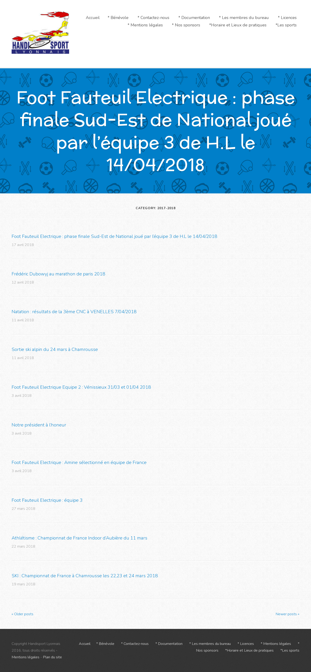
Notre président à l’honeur (39, 425)
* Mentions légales (145, 25)
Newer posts (287, 613)
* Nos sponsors (186, 25)
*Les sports (286, 25)
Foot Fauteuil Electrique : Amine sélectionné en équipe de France (79, 462)
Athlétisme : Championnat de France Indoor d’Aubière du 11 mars (79, 538)
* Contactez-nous (153, 17)
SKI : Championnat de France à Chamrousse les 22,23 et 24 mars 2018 (85, 576)
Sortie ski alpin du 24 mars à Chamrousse (55, 349)
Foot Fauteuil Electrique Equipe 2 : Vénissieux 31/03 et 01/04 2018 (81, 387)
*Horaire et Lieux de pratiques (237, 25)
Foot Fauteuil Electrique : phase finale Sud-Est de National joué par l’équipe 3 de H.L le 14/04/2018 (114, 236)
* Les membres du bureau (244, 17)
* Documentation (194, 17)
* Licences (287, 17)
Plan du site (52, 657)
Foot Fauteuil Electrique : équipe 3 (47, 500)
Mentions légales (25, 657)
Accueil (93, 17)
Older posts (22, 613)
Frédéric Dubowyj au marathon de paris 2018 (58, 274)
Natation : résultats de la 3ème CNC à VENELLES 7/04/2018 (74, 312)
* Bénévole (118, 17)
